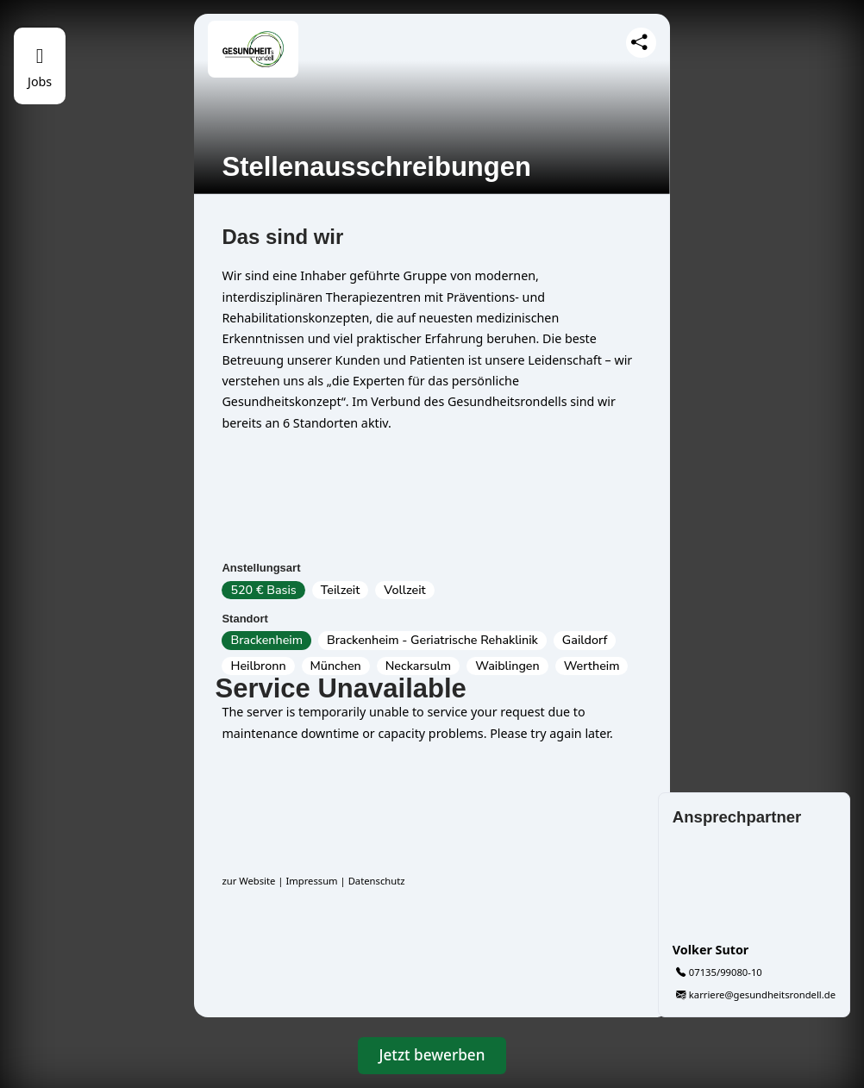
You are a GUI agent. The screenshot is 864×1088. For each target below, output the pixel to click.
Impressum (311, 880)
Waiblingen (507, 666)
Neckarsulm (418, 666)
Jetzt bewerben (432, 1055)
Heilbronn (257, 666)
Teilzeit (340, 590)
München (335, 666)
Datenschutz (376, 880)
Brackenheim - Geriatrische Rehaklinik (432, 640)
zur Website (248, 880)
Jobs (40, 81)
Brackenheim (266, 640)
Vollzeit (404, 590)
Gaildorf (585, 640)
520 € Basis (263, 590)
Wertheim (592, 666)
